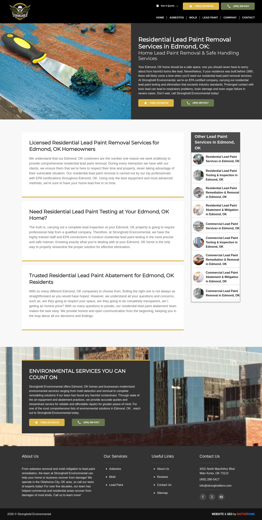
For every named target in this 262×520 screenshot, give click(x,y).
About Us (163, 445)
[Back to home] (20, 11)
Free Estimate (201, 6)
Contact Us (164, 461)
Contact (248, 17)
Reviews (162, 453)
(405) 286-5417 (237, 6)
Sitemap (162, 469)
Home (160, 17)
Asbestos (115, 445)
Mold (112, 453)
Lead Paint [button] (210, 17)
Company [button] (230, 17)
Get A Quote (165, 5)
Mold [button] (193, 17)
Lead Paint (116, 461)
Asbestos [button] (177, 17)
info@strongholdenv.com (216, 462)
